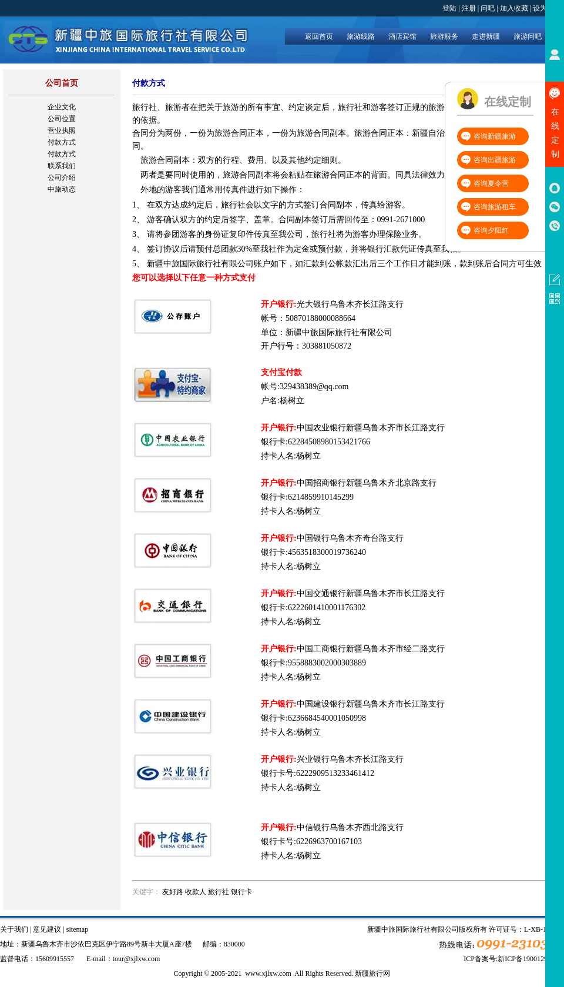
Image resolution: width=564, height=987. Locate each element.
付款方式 (62, 142)
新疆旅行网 (372, 973)
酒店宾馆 (402, 36)
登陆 (449, 8)
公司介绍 (62, 177)
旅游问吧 (527, 36)
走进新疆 (486, 36)
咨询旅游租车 (495, 207)
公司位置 (62, 119)
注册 (469, 8)
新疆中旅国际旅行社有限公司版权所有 (427, 929)
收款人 (195, 892)
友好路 (172, 892)
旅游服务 (444, 36)
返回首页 (319, 36)
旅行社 (218, 892)
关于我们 (14, 929)
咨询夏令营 (491, 183)
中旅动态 (62, 189)
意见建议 (47, 929)
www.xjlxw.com (268, 973)
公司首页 (61, 83)
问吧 (488, 8)
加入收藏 (514, 8)
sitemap (77, 929)
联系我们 (62, 166)
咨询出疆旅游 (495, 160)
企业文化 (62, 107)
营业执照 (62, 130)
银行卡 (241, 892)
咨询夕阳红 (491, 230)
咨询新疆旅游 (495, 136)
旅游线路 (361, 36)
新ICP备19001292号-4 (531, 959)
